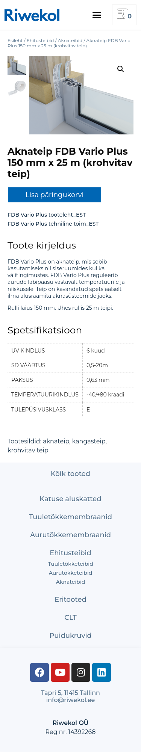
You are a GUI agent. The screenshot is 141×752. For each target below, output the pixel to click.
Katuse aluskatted (70, 499)
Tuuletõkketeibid (70, 564)
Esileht (15, 40)
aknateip (56, 441)
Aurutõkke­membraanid (70, 535)
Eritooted (70, 599)
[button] (97, 15)
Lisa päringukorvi (55, 195)
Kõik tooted (70, 474)
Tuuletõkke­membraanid (70, 517)
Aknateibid (70, 582)
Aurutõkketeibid (70, 573)
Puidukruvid (70, 635)
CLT (70, 617)
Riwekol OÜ (70, 722)
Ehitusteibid (70, 553)
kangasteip (89, 441)
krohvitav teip (28, 450)
